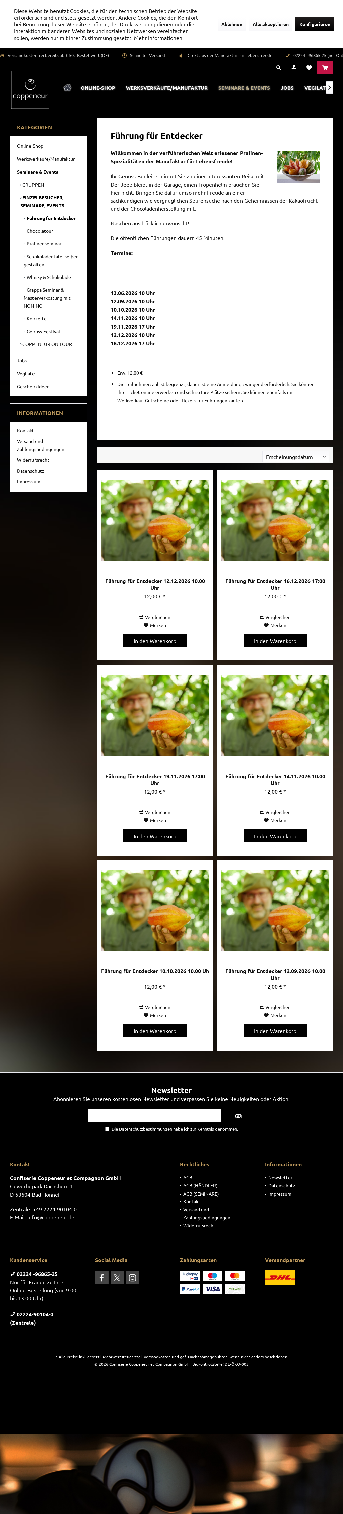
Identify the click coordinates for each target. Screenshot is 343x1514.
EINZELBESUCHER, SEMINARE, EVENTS (42, 201)
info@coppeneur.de (50, 1217)
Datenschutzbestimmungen (145, 1129)
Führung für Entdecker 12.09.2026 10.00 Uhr (275, 974)
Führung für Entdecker (51, 218)
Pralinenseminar (43, 243)
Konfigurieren (314, 24)
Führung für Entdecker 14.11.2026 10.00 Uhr (275, 779)
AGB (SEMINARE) (201, 1194)
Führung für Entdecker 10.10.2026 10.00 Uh (155, 971)
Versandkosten (157, 1356)
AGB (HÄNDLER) (200, 1185)
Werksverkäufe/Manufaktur (46, 159)
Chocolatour (39, 231)
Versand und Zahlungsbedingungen (40, 445)
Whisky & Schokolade (48, 277)
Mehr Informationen (158, 37)
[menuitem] (325, 67)
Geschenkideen (33, 386)
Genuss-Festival (43, 331)
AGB (187, 1177)
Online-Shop (30, 146)
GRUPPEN (32, 185)
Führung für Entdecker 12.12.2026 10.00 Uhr (155, 584)
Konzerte (36, 318)
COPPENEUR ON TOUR (46, 344)
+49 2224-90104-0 (55, 1209)
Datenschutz (30, 470)
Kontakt (25, 430)
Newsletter (280, 1177)
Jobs (22, 360)
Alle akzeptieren (271, 24)
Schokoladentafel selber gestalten (51, 260)
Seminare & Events (37, 172)
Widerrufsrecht (33, 460)
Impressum (28, 481)
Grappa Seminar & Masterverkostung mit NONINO (47, 298)
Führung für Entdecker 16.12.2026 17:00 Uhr (275, 584)
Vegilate (26, 373)
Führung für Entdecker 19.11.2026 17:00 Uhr (155, 779)
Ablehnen (231, 24)
